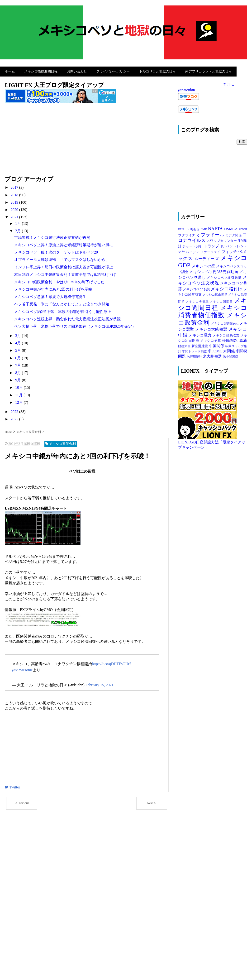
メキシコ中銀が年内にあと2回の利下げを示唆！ (55, 288)
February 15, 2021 (100, 684)
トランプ (212, 245)
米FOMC (215, 350)
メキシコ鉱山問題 (215, 293)
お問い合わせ (77, 70)
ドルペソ (226, 245)
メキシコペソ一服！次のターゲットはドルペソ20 (56, 251)
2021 (15, 216)
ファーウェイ (210, 251)
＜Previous (21, 802)
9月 (18, 379)
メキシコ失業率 (198, 300)
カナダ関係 (234, 234)
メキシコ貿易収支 (226, 334)
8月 (18, 372)
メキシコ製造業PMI (225, 322)
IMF (204, 228)
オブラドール (211, 233)
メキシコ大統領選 (211, 328)
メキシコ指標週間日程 (40, 70)
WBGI (243, 228)
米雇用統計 (195, 355)
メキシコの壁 (204, 265)
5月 (18, 349)
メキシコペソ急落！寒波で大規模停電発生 (50, 295)
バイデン (193, 251)
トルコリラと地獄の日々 (157, 70)
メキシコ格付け (227, 287)
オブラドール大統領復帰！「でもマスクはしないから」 (61, 258)
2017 (15, 186)
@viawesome (22, 669)
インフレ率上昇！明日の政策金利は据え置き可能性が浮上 (63, 266)
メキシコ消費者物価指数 (212, 310)
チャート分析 (193, 245)
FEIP (181, 228)
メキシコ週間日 (222, 300)
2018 (15, 194)
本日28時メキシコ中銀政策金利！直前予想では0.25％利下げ (65, 273)
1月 (18, 222)
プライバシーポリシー (113, 70)
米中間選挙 (230, 355)
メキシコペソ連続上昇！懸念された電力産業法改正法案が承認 (67, 318)
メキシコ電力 (200, 334)
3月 (18, 334)
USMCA (231, 228)
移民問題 (230, 339)
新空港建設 (200, 345)
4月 (18, 342)
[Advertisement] (87, 141)
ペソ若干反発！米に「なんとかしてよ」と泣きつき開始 (61, 303)
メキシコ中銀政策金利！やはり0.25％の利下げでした (59, 281)
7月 (18, 364)
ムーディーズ (207, 257)
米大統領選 (213, 355)
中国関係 (217, 345)
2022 (15, 410)
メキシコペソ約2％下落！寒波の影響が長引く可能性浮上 (62, 310)
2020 (15, 208)
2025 (15, 418)
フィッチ (230, 251)
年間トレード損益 (195, 350)
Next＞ (152, 802)
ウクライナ (187, 234)
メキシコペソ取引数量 (224, 276)
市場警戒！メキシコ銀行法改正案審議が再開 (52, 236)
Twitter (12, 786)
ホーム (10, 70)
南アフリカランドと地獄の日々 (208, 70)
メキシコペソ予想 (197, 288)
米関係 (229, 350)
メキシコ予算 (211, 339)
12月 (19, 401)
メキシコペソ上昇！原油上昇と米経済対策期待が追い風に (63, 244)
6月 (18, 357)
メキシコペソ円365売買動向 (214, 271)
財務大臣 (184, 345)
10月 (19, 386)
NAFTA (216, 227)
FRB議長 (193, 228)
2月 (18, 230)
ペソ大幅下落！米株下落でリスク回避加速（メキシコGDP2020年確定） (75, 325)
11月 (19, 394)
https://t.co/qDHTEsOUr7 (111, 663)
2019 (15, 201)
